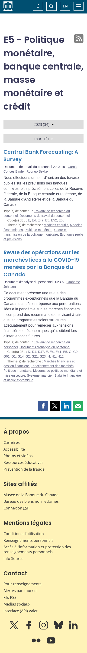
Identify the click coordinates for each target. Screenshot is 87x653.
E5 (47, 220)
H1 (54, 356)
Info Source (13, 558)
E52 (54, 220)
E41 (58, 352)
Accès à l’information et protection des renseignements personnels (37, 549)
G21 (35, 356)
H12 (61, 356)
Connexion (16, 508)
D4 (34, 352)
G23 (43, 356)
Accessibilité (14, 449)
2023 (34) (44, 124)
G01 (6, 356)
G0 (75, 352)
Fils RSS (9, 597)
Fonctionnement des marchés (52, 366)
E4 (34, 220)
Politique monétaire (38, 230)
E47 (40, 220)
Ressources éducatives (23, 462)
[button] (43, 406)
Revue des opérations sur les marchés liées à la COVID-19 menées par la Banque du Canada (41, 263)
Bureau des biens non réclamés (31, 501)
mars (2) (43, 138)
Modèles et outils (56, 225)
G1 (13, 356)
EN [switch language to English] (65, 6)
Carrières (11, 442)
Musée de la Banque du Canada (30, 494)
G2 (28, 356)
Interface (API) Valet (20, 610)
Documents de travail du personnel (44, 216)
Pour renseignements (22, 583)
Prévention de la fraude (24, 469)
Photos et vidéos (18, 455)
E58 (61, 220)
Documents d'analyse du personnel (44, 347)
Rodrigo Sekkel (37, 171)
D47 (41, 352)
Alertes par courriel (20, 590)
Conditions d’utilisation (23, 533)
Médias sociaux (16, 604)
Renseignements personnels (28, 540)
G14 (21, 356)
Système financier (40, 375)
